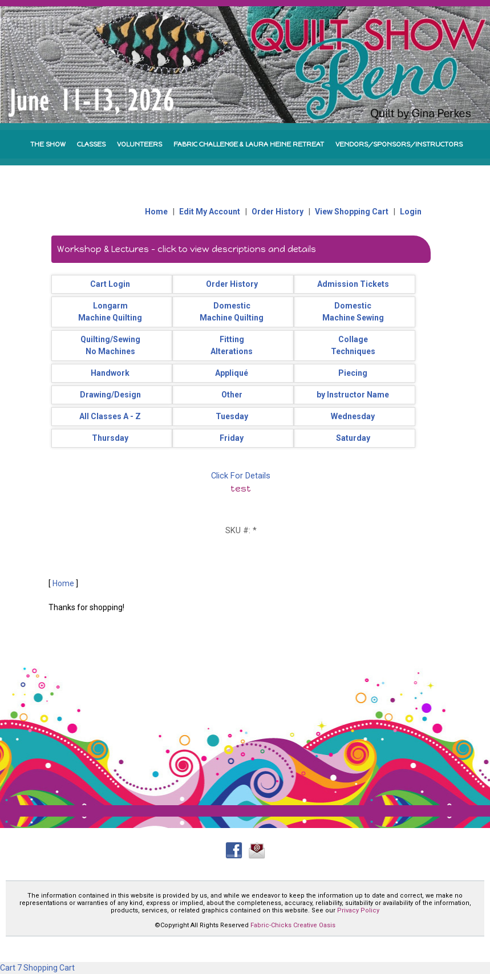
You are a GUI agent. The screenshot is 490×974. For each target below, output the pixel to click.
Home (156, 211)
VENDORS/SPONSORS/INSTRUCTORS (399, 144)
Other (231, 394)
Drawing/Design (110, 394)
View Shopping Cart (351, 211)
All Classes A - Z (110, 416)
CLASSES (91, 144)
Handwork (110, 373)
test (240, 488)
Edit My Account (209, 211)
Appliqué (231, 373)
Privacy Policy (358, 910)
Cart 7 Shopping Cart (37, 967)
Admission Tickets (353, 284)
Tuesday (232, 416)
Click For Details (240, 475)
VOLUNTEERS (139, 144)
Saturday (353, 438)
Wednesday (353, 416)
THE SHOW (48, 144)
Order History (277, 211)
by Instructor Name (353, 394)
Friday (232, 438)
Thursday (110, 438)
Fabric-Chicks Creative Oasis (292, 925)
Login (411, 211)
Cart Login (110, 284)
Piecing (352, 373)
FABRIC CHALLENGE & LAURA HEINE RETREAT (248, 144)
